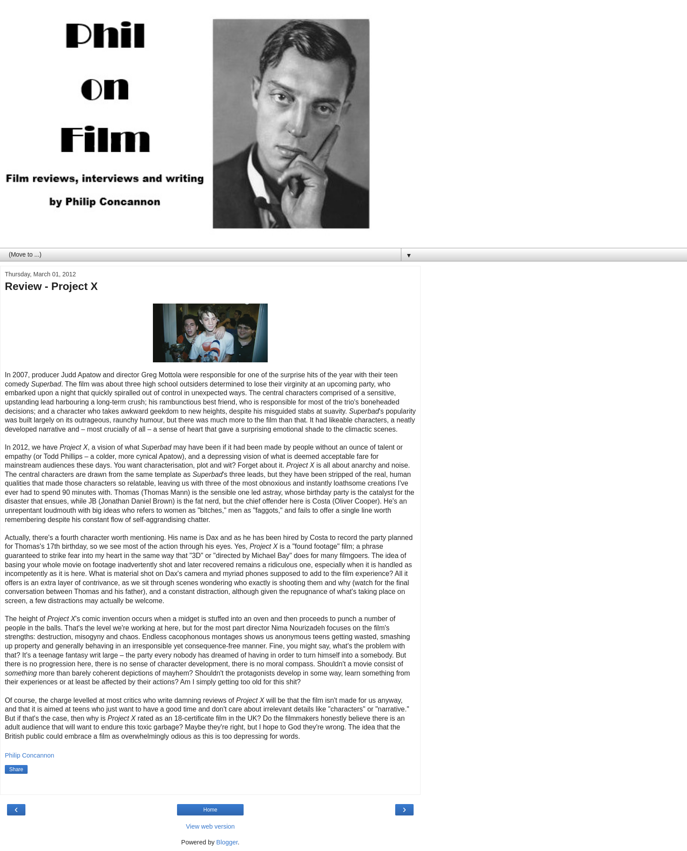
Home (210, 810)
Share (16, 769)
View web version (210, 826)
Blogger (227, 842)
